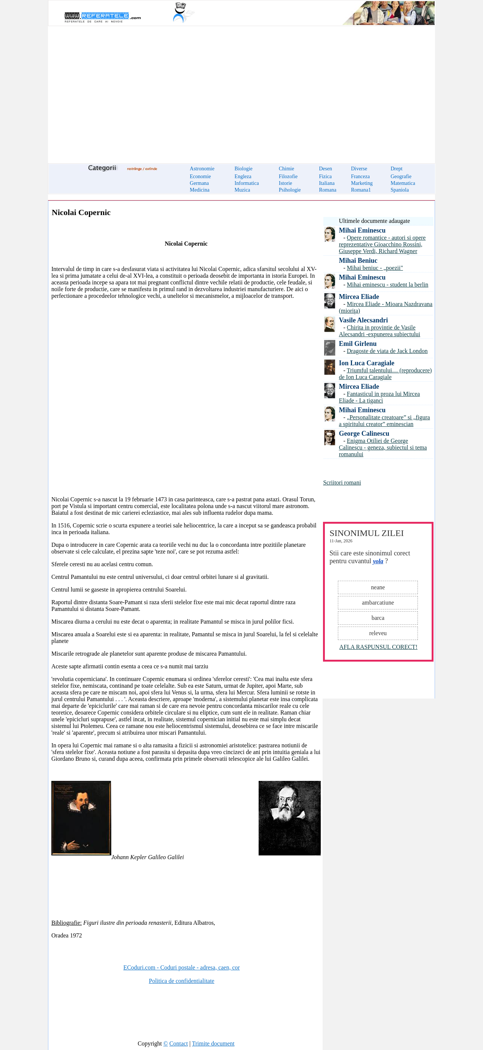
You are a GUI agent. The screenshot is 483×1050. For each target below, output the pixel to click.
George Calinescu (364, 433)
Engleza (242, 176)
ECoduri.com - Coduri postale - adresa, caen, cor (182, 967)
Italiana (327, 183)
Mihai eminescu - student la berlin (387, 284)
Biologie (243, 168)
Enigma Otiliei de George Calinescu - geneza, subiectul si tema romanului (383, 447)
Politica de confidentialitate (181, 981)
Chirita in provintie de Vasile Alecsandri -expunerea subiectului (379, 330)
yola (378, 561)
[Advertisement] (241, 90)
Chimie (286, 168)
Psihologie (290, 190)
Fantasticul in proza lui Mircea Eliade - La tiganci (379, 397)
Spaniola (400, 190)
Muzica (242, 190)
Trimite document (213, 1043)
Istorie (285, 183)
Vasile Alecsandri (363, 320)
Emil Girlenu (358, 343)
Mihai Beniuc (358, 260)
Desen (325, 168)
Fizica (325, 176)
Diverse (359, 168)
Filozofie (288, 176)
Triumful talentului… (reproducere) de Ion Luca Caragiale (385, 373)
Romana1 (361, 190)
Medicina (199, 190)
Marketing (361, 183)
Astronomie (202, 168)
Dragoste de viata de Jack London (387, 351)
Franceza (360, 176)
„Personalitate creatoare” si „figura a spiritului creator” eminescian (384, 420)
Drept (397, 168)
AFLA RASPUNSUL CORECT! (378, 647)
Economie (200, 176)
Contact (178, 1043)
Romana (327, 190)
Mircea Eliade (359, 296)
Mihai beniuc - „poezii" (375, 268)
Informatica (246, 183)
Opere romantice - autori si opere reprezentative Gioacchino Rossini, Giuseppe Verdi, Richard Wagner (382, 244)
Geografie (401, 176)
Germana (199, 183)
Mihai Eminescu (362, 230)
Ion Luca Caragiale (366, 363)
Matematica (403, 183)
